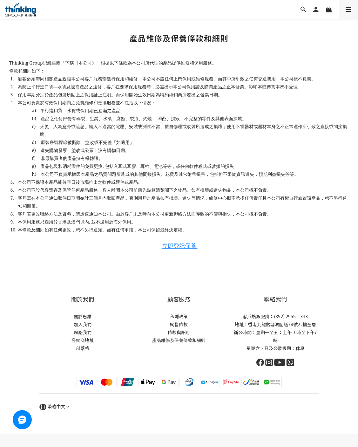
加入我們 (82, 324)
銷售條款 (179, 324)
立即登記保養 (180, 245)
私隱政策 (179, 316)
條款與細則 (179, 332)
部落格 (82, 348)
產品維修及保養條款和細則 (179, 340)
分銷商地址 (82, 340)
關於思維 (82, 316)
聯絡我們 (82, 332)
